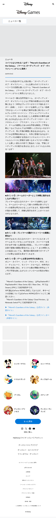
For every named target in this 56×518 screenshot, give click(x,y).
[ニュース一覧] (14, 21)
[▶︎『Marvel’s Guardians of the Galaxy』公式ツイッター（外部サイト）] (28, 317)
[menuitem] (3, 4)
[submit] (53, 4)
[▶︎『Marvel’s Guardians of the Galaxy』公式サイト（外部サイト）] (28, 309)
